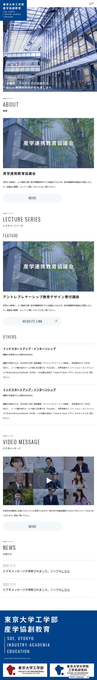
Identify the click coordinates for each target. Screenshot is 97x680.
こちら (65, 571)
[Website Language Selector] (79, 677)
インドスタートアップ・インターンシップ (29, 390)
